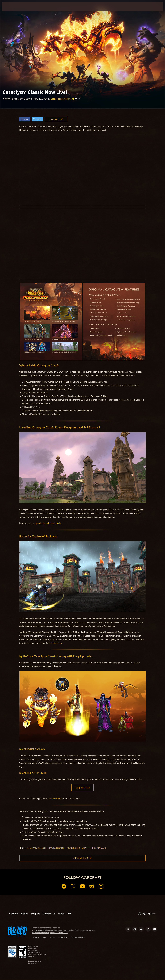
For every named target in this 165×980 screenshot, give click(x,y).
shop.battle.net (54, 799)
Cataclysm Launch (99, 848)
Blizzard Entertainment (62, 98)
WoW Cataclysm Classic (37, 848)
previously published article (48, 523)
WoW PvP (85, 848)
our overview (57, 643)
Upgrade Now (82, 787)
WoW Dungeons (73, 848)
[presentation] (10, 6)
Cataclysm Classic (56, 848)
